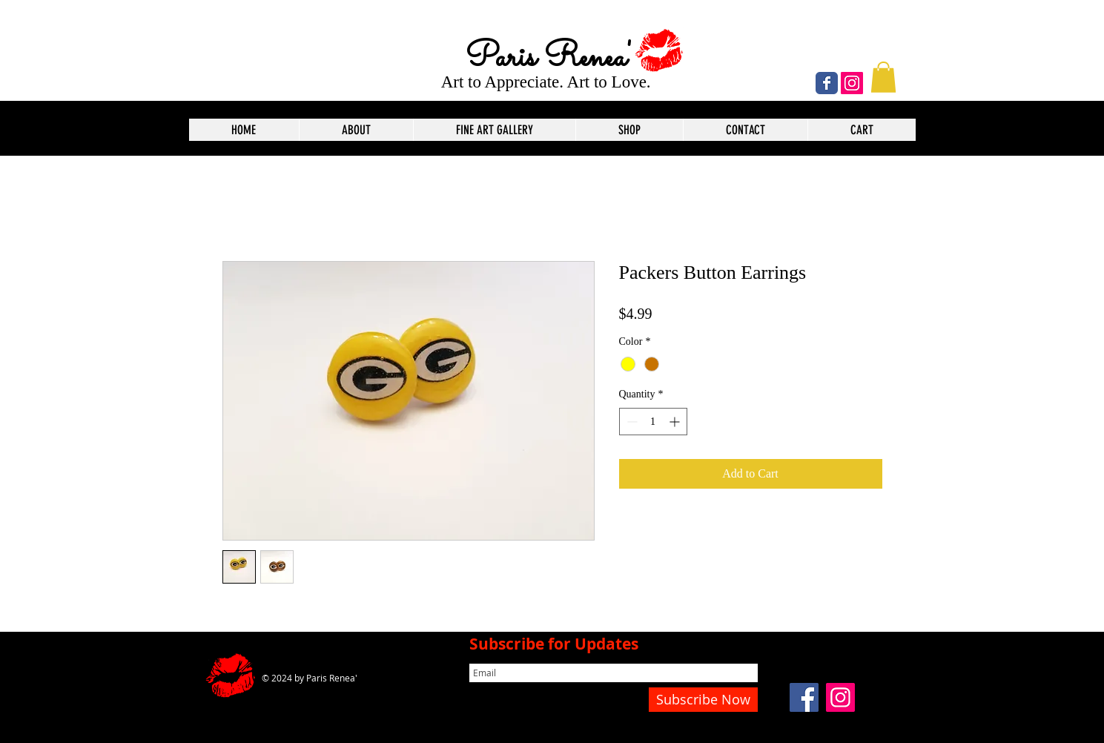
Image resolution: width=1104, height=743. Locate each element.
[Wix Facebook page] (827, 83)
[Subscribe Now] (703, 699)
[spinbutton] (653, 422)
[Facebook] (804, 697)
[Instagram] (852, 83)
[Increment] (676, 422)
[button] (883, 77)
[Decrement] (630, 422)
